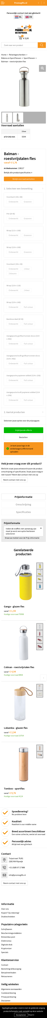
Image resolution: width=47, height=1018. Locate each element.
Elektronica (6, 941)
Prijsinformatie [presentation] (23, 497)
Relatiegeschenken (17, 54)
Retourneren (6, 976)
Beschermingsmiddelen (11, 933)
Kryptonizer (6, 948)
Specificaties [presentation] (23, 512)
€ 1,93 (10, 610)
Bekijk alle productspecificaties (18, 172)
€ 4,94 (10, 671)
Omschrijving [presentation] (23, 504)
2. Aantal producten (14, 412)
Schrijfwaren (6, 929)
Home (4, 54)
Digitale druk (6, 944)
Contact (4, 965)
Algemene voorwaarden (11, 989)
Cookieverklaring (8, 993)
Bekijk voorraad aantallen (24, 179)
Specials (4, 952)
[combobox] (19, 45)
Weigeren (31, 1015)
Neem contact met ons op (14, 480)
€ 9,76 (10, 793)
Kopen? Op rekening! (10, 912)
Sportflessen (29, 58)
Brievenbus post (8, 937)
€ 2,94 (10, 732)
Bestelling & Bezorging (11, 969)
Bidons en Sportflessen (11, 58)
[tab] (23, 497)
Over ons (5, 909)
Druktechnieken (8, 916)
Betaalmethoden (8, 972)
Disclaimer (5, 1000)
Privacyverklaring (8, 997)
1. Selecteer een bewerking (18, 188)
